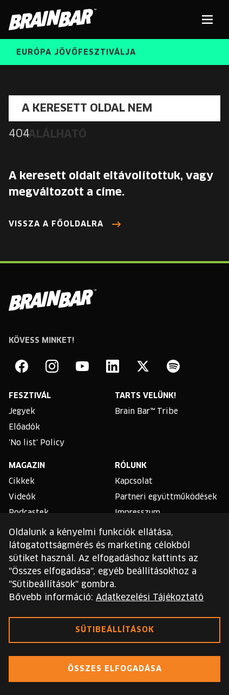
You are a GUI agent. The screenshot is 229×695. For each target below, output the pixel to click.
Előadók (24, 427)
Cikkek (22, 481)
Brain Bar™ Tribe (146, 411)
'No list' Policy (36, 443)
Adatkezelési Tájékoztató (150, 597)
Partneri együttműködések (166, 497)
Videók (22, 497)
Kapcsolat (134, 481)
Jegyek (22, 411)
